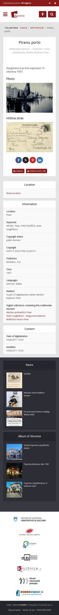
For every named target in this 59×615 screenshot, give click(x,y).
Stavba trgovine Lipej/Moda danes (36, 446)
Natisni (18, 170)
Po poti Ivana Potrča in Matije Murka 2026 (37, 413)
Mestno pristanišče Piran (18, 312)
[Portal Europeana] (29, 545)
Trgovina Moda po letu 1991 (36, 464)
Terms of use (28, 610)
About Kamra (14, 610)
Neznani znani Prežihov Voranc (34, 394)
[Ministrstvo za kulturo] (29, 519)
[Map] (42, 14)
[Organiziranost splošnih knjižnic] (29, 532)
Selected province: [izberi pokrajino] (17, 3)
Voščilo (27, 374)
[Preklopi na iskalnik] (52, 14)
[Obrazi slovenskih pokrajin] (29, 581)
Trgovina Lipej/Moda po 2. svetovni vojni (36, 484)
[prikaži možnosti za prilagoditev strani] (50, 3)
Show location (13, 193)
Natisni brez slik (36, 170)
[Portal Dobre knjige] (29, 593)
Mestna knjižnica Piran (37, 52)
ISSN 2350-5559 (44, 610)
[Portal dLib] (29, 557)
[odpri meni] (5, 14)
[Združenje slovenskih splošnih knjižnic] (29, 569)
